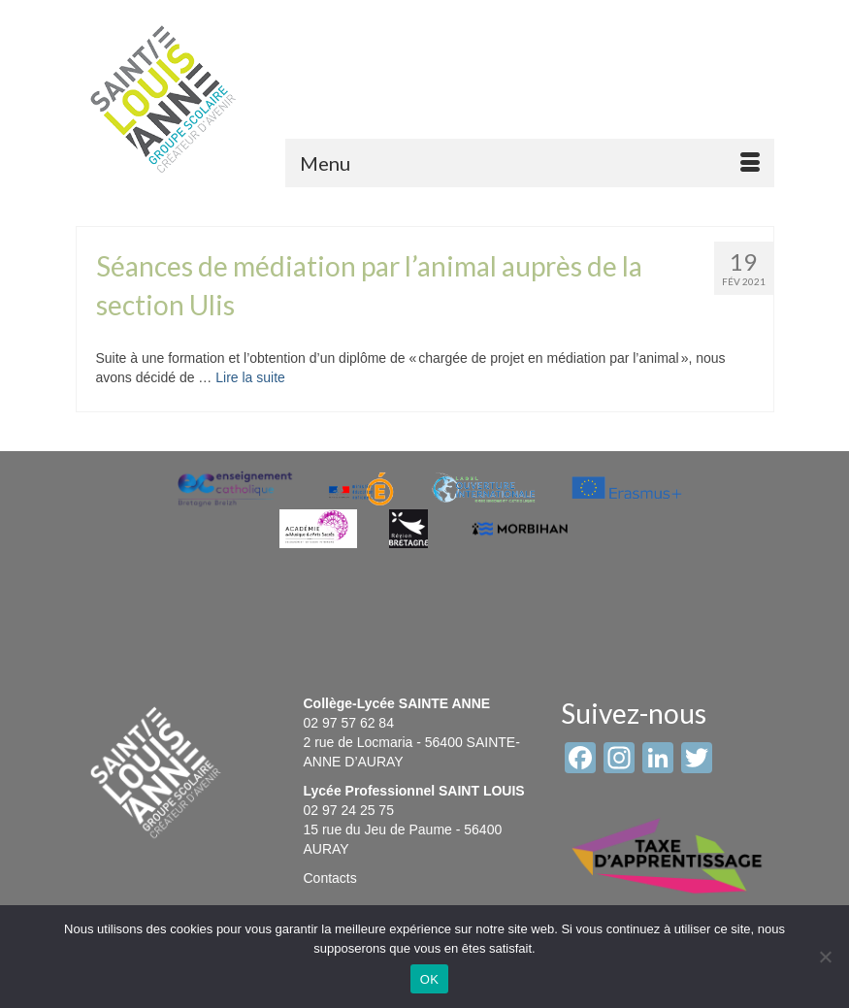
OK (429, 979)
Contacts (330, 878)
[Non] (824, 956)
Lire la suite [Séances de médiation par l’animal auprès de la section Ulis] (250, 377)
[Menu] (529, 163)
